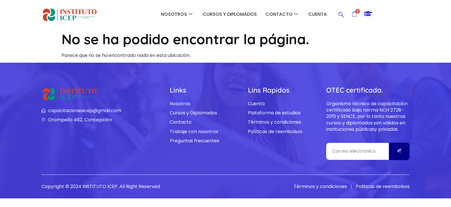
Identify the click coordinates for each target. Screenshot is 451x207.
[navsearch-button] (341, 13)
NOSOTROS (176, 14)
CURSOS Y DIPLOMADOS (230, 14)
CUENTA (317, 14)
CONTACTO (281, 14)
